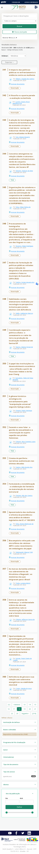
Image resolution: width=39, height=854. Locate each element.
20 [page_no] (30, 709)
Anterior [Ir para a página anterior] (16, 704)
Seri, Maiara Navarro (23, 137)
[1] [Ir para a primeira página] (9, 704)
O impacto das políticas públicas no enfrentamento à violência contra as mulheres (22, 72)
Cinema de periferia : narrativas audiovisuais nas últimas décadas (21, 461)
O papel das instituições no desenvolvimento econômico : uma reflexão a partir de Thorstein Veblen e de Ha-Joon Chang (22, 368)
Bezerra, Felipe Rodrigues (24, 246)
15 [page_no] (35, 704)
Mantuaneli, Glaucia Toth (24, 552)
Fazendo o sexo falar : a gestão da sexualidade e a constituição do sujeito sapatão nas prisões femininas (21, 432)
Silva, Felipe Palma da (23, 207)
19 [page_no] (24, 709)
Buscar (19, 26)
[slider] (7, 812)
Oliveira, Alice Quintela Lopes (25, 442)
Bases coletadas (9, 730)
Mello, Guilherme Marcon (24, 313)
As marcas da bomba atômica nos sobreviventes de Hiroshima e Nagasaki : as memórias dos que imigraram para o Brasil (22, 574)
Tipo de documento (10, 764)
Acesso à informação (31, 2)
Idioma (6, 784)
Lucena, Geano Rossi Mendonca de (21, 102)
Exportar (8, 62)
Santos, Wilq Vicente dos (24, 467)
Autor (5, 750)
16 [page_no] (9, 709)
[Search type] (19, 21)
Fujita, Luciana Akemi (23, 583)
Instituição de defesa (11, 722)
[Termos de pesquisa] (19, 16)
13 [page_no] (24, 704)
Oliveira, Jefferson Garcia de (25, 619)
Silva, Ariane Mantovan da (24, 524)
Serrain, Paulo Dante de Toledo (22, 659)
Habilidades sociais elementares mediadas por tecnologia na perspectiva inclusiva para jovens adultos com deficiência (21, 304)
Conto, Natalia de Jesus (24, 688)
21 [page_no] (35, 709)
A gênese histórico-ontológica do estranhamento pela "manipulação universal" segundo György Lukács (20, 401)
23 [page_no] (17, 713)
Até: (21, 798)
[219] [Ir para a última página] (34, 713)
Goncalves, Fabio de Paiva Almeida (23, 379)
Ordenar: (5, 56)
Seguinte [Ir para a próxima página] (25, 713)
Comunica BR (16, 2)
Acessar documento (18, 84)
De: (7, 798)
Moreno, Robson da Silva (24, 171)
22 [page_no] (12, 713)
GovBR (3, 2)
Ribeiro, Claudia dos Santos (25, 79)
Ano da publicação (13, 793)
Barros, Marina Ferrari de (24, 347)
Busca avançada (19, 32)
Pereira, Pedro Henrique (24, 411)
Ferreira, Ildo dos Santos (24, 496)
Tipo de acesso (9, 772)
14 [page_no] (30, 704)
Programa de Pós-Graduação (14, 742)
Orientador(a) (8, 757)
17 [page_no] (14, 709)
